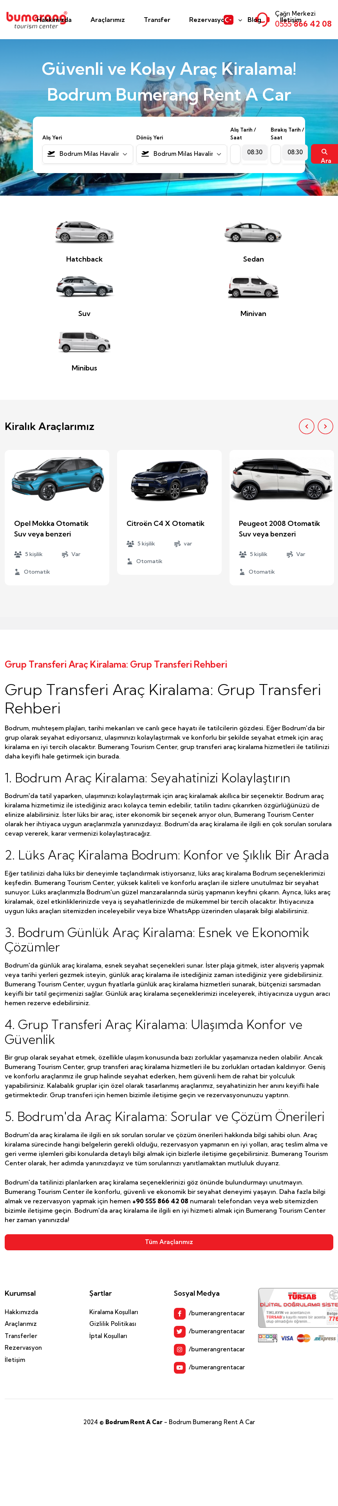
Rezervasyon (209, 19)
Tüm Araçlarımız (169, 1242)
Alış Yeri (52, 137)
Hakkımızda (54, 19)
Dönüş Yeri (149, 137)
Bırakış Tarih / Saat (287, 133)
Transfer (157, 19)
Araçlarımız (107, 19)
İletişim (291, 19)
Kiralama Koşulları (113, 1312)
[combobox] (87, 154)
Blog (254, 19)
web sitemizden (294, 1201)
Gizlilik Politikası (112, 1323)
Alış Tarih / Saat (243, 133)
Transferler (21, 1336)
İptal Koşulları (108, 1336)
